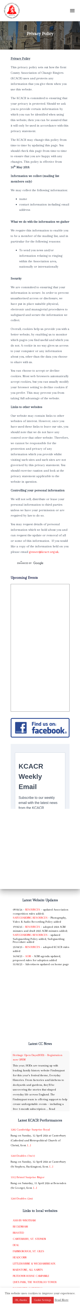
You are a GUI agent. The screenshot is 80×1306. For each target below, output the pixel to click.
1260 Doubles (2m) (22, 1198)
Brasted (18, 1232)
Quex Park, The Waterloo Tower (35, 1282)
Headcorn (19, 1257)
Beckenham (20, 1226)
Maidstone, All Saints (28, 1269)
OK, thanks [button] (21, 1300)
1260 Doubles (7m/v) (23, 1155)
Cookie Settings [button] (42, 1300)
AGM (28, 956)
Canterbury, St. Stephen (29, 1238)
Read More (61, 1300)
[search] (35, 563)
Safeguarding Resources (30, 917)
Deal (16, 1245)
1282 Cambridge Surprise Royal (30, 1129)
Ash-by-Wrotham (24, 1220)
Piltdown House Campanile (31, 1275)
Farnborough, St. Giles (28, 1251)
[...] (29, 1145)
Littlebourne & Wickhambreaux (34, 1263)
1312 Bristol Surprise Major (27, 1177)
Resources (32, 909)
